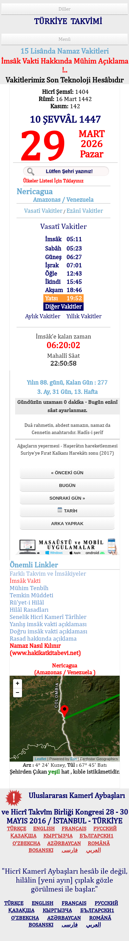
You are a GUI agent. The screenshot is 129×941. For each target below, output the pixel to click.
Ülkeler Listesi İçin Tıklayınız (53, 181)
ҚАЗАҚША (23, 835)
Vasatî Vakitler (43, 210)
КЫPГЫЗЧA (58, 835)
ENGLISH (44, 828)
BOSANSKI (41, 850)
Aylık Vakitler (42, 316)
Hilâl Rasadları (29, 609)
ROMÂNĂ (99, 843)
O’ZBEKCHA (26, 843)
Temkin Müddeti (31, 595)
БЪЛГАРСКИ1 (96, 835)
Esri (74, 759)
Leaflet (40, 759)
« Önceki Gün (67, 472)
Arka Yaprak (67, 523)
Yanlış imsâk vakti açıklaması (48, 624)
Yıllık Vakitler (83, 316)
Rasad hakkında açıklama (43, 638)
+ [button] (18, 683)
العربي (93, 850)
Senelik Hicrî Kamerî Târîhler (48, 616)
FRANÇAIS (74, 828)
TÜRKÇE (16, 828)
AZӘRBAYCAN (64, 843)
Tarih (67, 510)
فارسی (70, 850)
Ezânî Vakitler (84, 210)
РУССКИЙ (105, 828)
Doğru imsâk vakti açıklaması (48, 631)
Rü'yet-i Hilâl (27, 602)
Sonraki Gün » (67, 498)
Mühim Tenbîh (29, 587)
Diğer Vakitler (63, 306)
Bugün (67, 485)
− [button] (18, 693)
